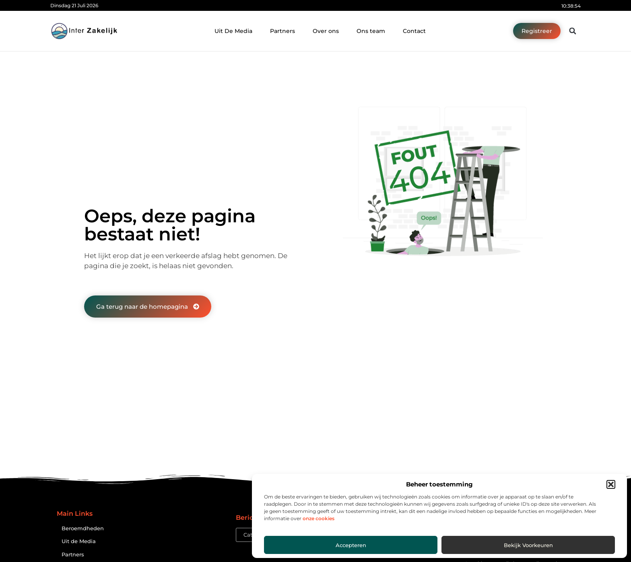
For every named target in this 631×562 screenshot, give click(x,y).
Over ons (326, 31)
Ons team (371, 31)
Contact (414, 31)
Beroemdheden (83, 528)
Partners (282, 31)
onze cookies (318, 518)
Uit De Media (233, 31)
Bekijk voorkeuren (528, 545)
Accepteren (351, 545)
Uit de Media (79, 541)
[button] (611, 484)
